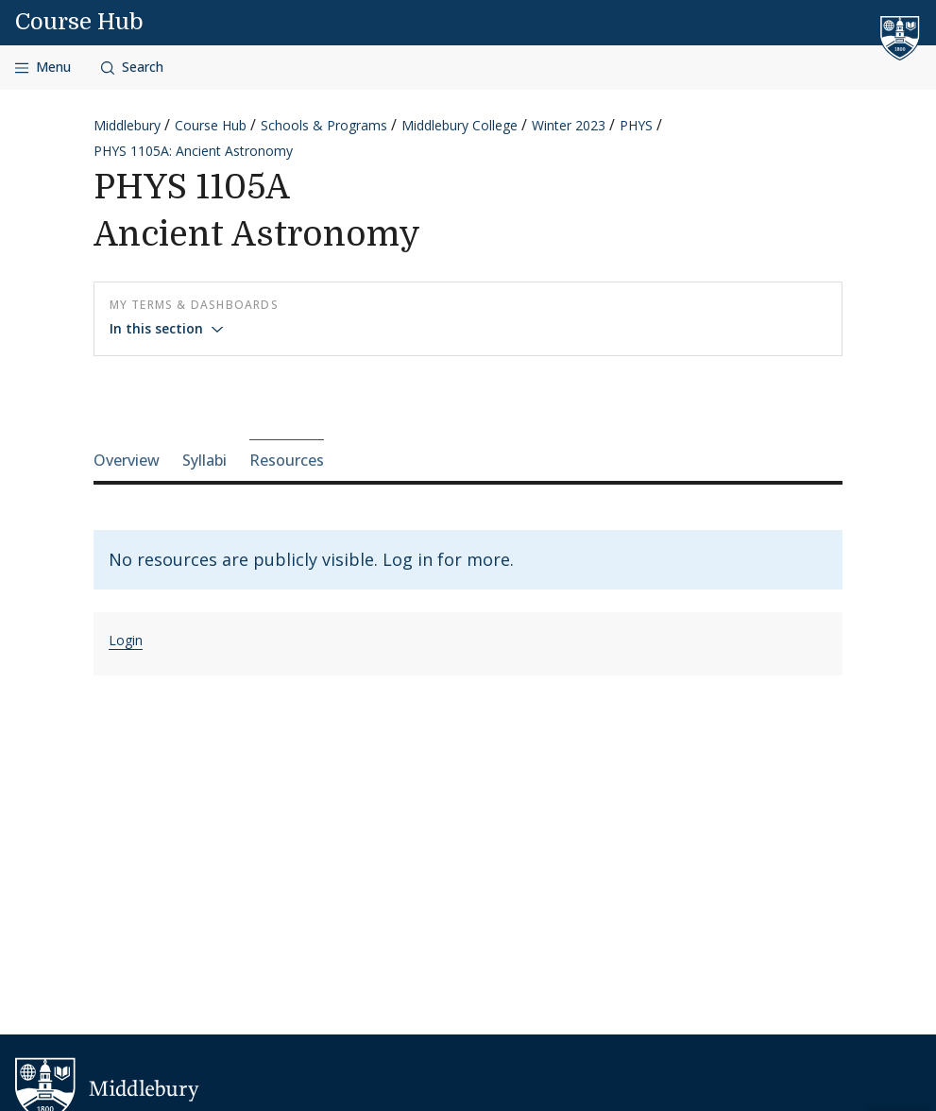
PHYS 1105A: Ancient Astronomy (193, 151)
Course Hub (79, 22)
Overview (127, 460)
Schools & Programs (324, 125)
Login (126, 640)
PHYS (636, 125)
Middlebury (127, 125)
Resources (286, 460)
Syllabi (204, 460)
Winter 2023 (568, 125)
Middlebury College (459, 125)
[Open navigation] (43, 67)
